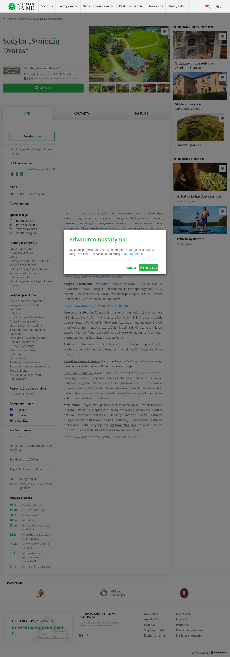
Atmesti (131, 268)
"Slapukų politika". (133, 254)
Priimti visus (148, 268)
